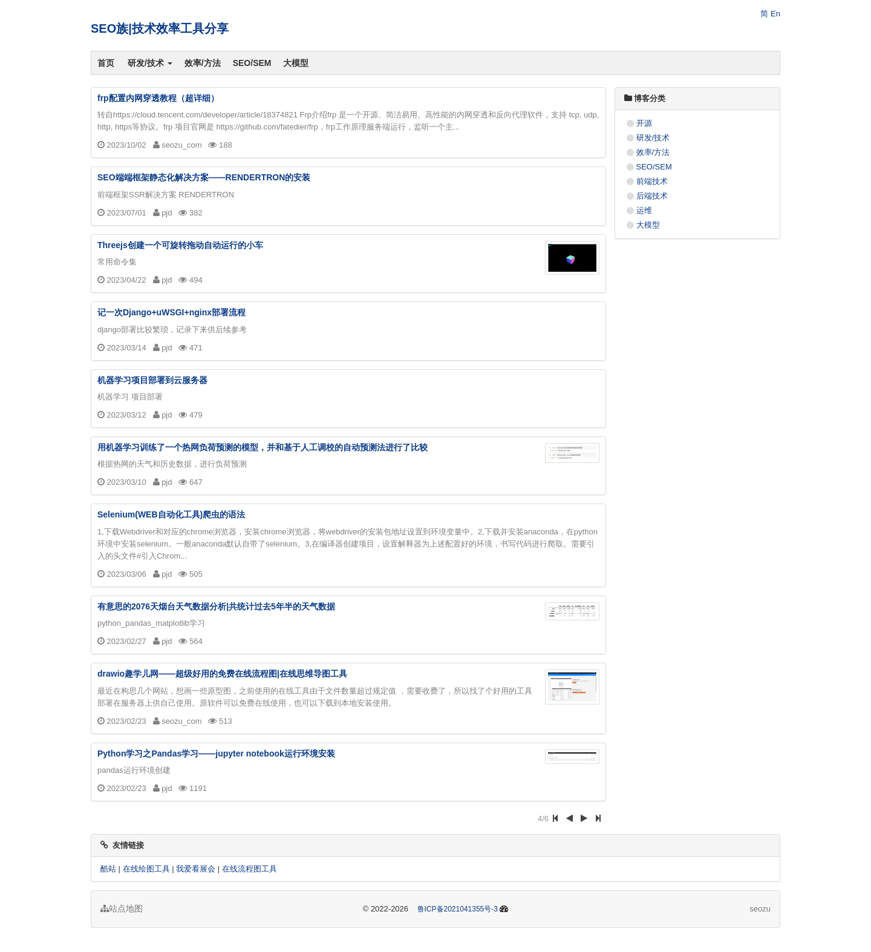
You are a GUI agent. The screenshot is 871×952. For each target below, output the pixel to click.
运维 (644, 210)
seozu (760, 908)
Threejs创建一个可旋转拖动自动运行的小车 (180, 245)
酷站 (108, 868)
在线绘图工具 (146, 868)
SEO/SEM (252, 63)
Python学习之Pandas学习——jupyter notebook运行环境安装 (216, 753)
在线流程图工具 (249, 868)
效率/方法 (202, 63)
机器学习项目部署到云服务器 (152, 380)
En (775, 13)
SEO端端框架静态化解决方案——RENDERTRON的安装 (203, 177)
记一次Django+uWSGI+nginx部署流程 (171, 312)
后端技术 (652, 195)
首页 (105, 63)
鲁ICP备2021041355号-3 (457, 909)
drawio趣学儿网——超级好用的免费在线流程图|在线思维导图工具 (222, 673)
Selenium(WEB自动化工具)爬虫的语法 (171, 514)
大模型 (295, 63)
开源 (644, 123)
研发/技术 (150, 63)
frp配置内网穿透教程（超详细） (158, 98)
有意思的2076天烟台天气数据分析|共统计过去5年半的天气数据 (216, 606)
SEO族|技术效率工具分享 (160, 28)
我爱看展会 (195, 868)
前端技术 (652, 181)
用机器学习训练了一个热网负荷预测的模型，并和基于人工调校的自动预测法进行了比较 (262, 447)
